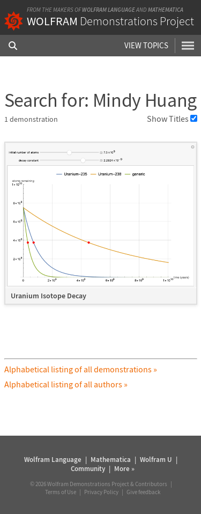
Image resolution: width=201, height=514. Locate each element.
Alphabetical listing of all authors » (66, 384)
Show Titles (172, 118)
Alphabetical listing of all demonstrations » (80, 369)
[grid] (100, 228)
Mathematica (165, 9)
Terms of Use (60, 492)
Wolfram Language (108, 9)
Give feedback (143, 492)
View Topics (146, 45)
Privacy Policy (101, 492)
